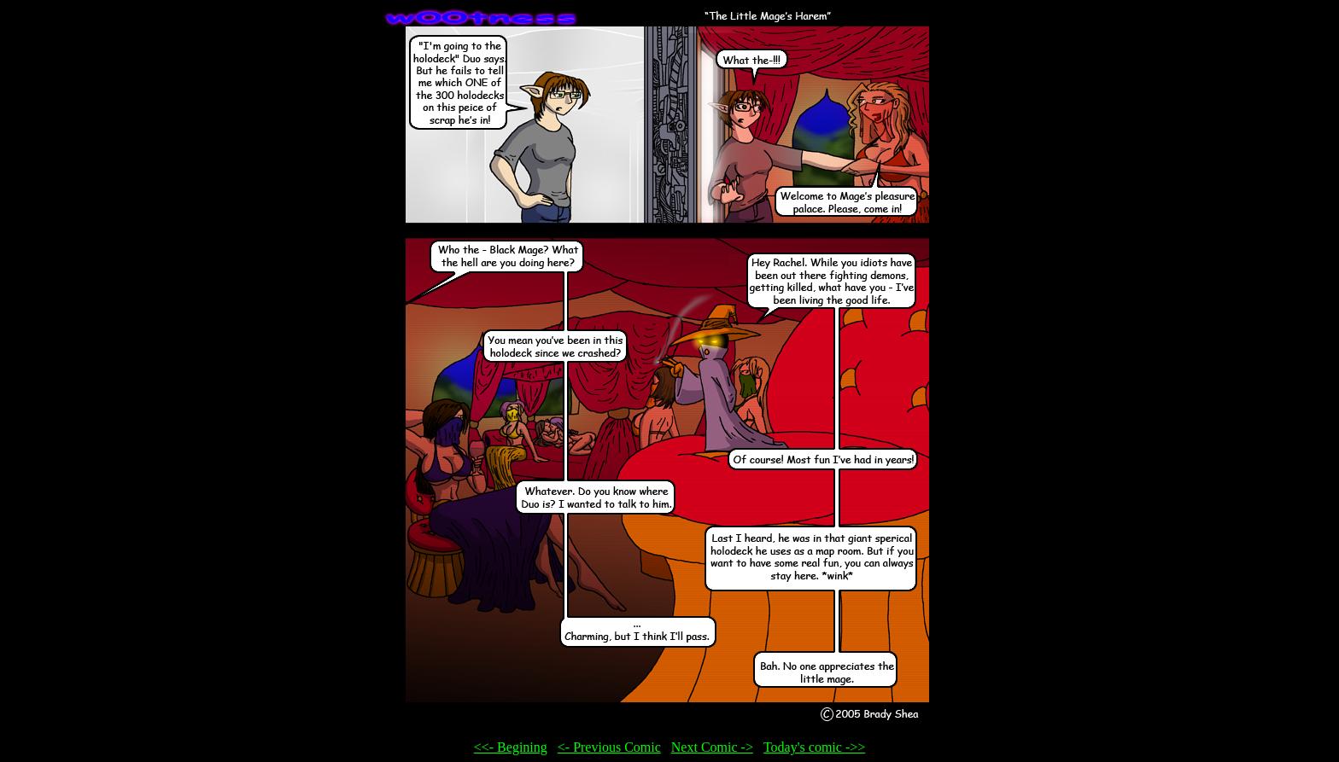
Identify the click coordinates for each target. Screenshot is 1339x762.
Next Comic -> (712, 747)
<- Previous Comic (609, 747)
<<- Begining (510, 747)
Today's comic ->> (814, 747)
